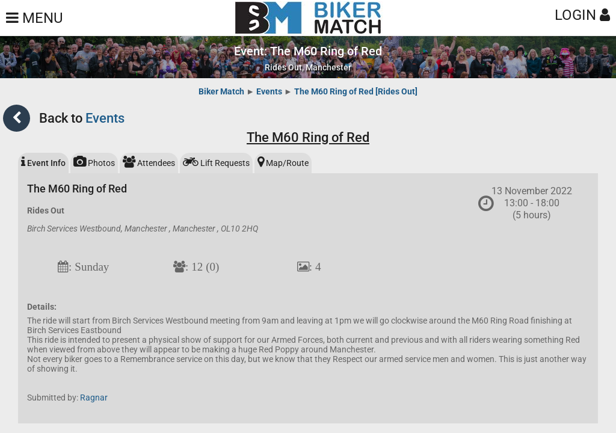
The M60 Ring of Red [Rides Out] (355, 91)
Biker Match (221, 91)
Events (269, 91)
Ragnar (94, 397)
